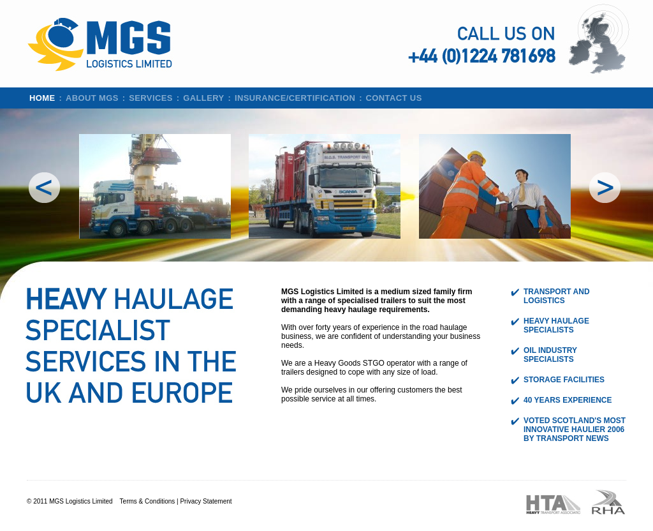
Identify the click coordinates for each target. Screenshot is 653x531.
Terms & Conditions (147, 501)
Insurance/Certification (295, 98)
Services (151, 98)
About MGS (92, 98)
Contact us (394, 98)
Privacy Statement (205, 501)
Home (42, 98)
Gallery (203, 98)
